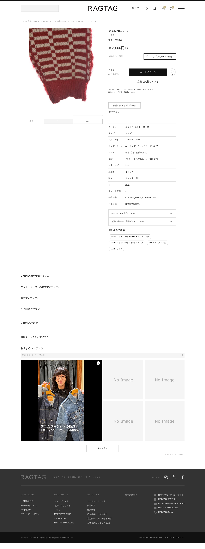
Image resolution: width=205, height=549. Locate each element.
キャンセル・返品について (123, 213)
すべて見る (102, 448)
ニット (128, 127)
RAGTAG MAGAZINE (64, 523)
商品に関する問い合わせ (124, 105)
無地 (127, 184)
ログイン (136, 8)
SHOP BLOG (60, 518)
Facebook (183, 477)
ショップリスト (61, 501)
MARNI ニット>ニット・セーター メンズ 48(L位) (130, 237)
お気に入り (146, 8)
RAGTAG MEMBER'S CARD (171, 503)
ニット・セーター (143, 127)
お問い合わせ (131, 495)
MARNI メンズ (116, 249)
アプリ (57, 510)
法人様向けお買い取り (97, 514)
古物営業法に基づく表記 (98, 523)
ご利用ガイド (27, 501)
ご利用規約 (26, 510)
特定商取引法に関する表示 (99, 518)
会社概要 (91, 505)
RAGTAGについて (29, 505)
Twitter (174, 477)
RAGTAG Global (165, 512)
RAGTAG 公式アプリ (168, 499)
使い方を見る (113, 112)
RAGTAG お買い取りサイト (171, 495)
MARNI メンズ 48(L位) (157, 243)
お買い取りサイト (62, 505)
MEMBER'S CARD (62, 514)
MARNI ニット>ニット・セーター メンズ (127, 243)
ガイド (118, 92)
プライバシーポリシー (31, 514)
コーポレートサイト (96, 501)
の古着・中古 (54, 21)
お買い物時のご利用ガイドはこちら (127, 221)
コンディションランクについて (143, 146)
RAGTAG (33, 477)
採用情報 (91, 510)
